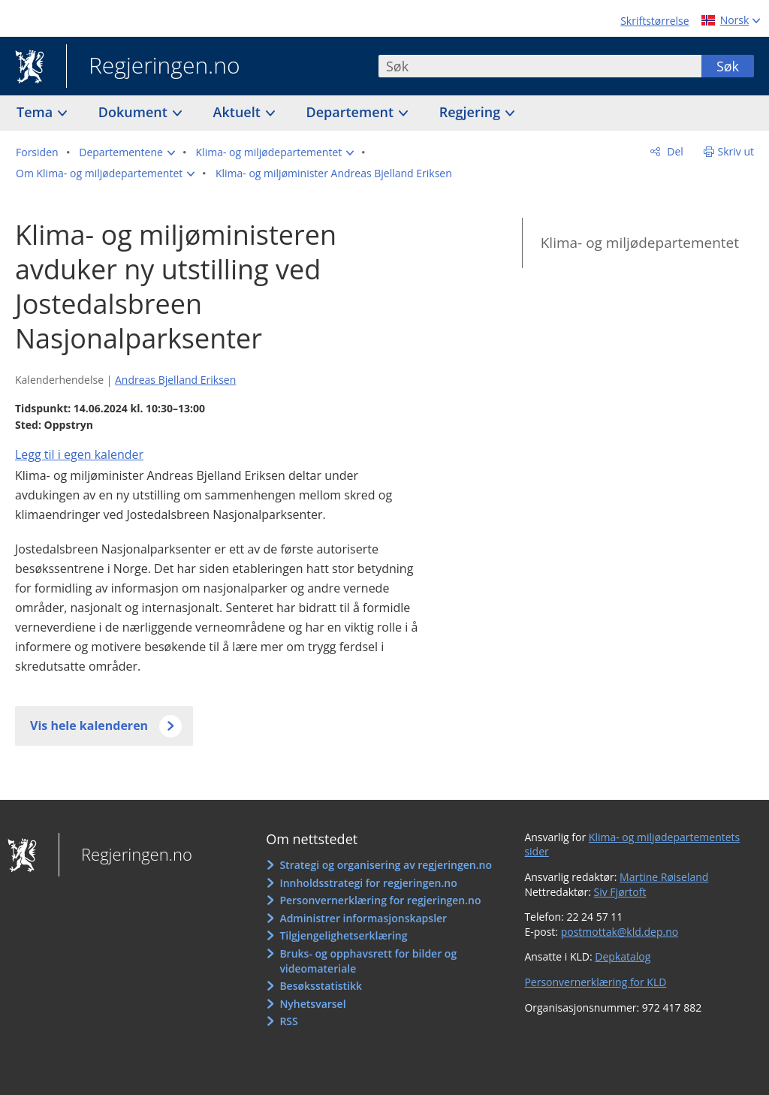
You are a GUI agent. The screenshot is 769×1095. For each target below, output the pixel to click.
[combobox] (539, 66)
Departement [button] (351, 112)
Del (674, 151)
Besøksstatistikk (320, 986)
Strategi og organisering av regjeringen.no (385, 865)
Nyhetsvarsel (312, 1004)
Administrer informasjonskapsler (363, 918)
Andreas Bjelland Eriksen (175, 380)
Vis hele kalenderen (89, 725)
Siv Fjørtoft (620, 892)
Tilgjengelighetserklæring (343, 935)
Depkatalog (622, 956)
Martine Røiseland (664, 877)
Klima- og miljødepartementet (640, 242)
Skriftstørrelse (654, 21)
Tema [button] (36, 112)
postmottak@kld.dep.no (620, 932)
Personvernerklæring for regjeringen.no (380, 900)
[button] (127, 152)
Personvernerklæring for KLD (595, 982)
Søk (727, 66)
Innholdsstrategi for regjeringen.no (368, 883)
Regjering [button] (471, 112)
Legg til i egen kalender (79, 454)
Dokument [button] (134, 112)
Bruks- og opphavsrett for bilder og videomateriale (368, 961)
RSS (288, 1021)
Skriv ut (736, 151)
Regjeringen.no (153, 67)
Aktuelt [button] (238, 112)
